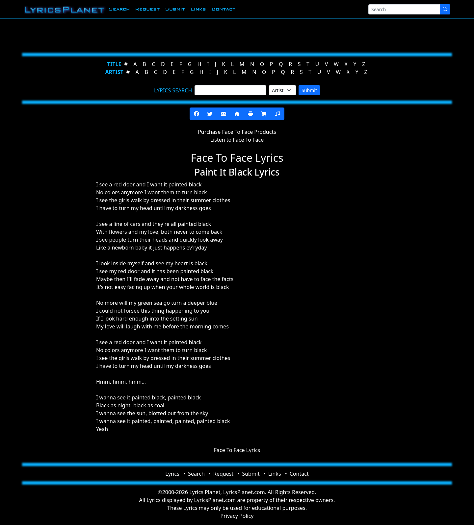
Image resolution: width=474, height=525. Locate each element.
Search (119, 9)
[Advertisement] (205, 34)
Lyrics (172, 473)
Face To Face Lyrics (237, 450)
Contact (223, 9)
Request (147, 9)
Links (198, 9)
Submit (175, 9)
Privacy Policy (237, 515)
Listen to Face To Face (237, 139)
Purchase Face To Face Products (237, 131)
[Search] (404, 9)
